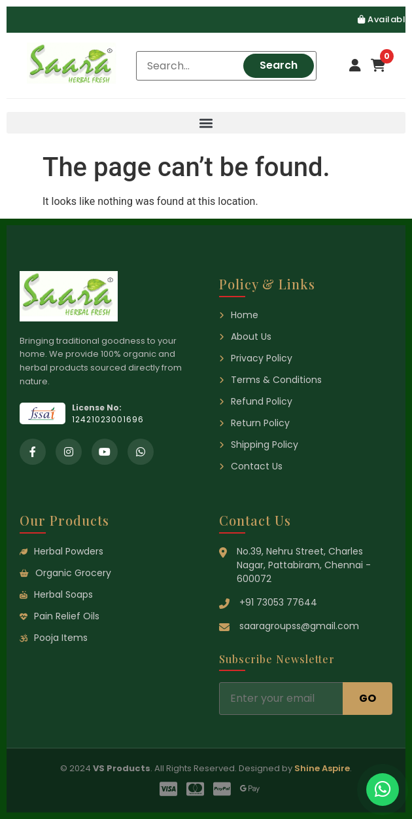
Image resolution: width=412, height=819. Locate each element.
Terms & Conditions (270, 379)
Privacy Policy (255, 358)
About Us (245, 336)
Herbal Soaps (56, 594)
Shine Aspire (322, 768)
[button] (206, 123)
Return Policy (254, 422)
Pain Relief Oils (59, 616)
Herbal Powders (61, 551)
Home (238, 314)
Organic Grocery (65, 572)
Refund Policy (255, 401)
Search (279, 65)
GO (367, 698)
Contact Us (251, 466)
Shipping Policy (258, 444)
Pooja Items (54, 637)
